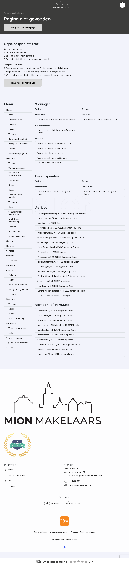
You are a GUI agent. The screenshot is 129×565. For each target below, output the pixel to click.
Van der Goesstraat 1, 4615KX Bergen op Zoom (58, 344)
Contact (10, 250)
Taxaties (12, 226)
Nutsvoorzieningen (17, 236)
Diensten (10, 158)
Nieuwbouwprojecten (18, 153)
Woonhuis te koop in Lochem (50, 153)
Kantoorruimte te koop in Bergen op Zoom (54, 193)
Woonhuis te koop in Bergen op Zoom (54, 143)
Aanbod (9, 114)
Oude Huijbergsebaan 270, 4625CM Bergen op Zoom (60, 237)
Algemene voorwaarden (17, 342)
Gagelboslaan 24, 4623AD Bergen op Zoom (56, 330)
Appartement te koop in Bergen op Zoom (56, 119)
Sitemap (10, 347)
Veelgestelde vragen (17, 328)
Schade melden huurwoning (15, 213)
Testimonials (12, 260)
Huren (11, 207)
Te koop (12, 124)
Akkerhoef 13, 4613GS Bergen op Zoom (55, 310)
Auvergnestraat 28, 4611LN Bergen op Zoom (57, 218)
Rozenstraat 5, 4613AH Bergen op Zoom (55, 334)
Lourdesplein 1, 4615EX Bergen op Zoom (55, 286)
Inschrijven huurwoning (13, 220)
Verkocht (12, 134)
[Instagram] (72, 503)
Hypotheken (14, 231)
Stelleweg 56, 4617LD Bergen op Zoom (55, 266)
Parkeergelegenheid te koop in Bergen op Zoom (56, 131)
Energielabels (14, 180)
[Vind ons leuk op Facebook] (52, 503)
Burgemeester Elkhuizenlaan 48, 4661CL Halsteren (60, 325)
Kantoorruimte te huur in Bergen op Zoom (100, 193)
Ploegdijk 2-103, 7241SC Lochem (52, 252)
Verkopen (12, 163)
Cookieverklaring (14, 337)
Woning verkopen (16, 168)
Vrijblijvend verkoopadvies (15, 174)
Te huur (11, 129)
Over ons (10, 241)
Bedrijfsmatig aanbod (18, 143)
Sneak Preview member (15, 196)
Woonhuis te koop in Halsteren (51, 148)
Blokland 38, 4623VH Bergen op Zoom (54, 315)
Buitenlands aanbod (17, 139)
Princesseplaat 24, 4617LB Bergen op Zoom (57, 257)
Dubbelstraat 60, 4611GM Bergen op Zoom (56, 232)
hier (40, 75)
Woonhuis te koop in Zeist (49, 162)
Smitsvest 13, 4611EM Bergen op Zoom (55, 339)
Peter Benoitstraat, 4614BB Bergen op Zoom (58, 247)
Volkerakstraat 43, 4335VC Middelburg (54, 349)
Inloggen (10, 265)
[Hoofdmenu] (122, 5)
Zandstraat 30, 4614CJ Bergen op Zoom (55, 354)
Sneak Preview (15, 119)
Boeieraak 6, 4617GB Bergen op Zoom (54, 320)
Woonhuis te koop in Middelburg (52, 158)
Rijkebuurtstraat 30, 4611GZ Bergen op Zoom (58, 261)
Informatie (11, 323)
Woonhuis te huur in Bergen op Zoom (101, 119)
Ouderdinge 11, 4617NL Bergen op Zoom (55, 242)
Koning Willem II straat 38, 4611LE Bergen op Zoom (61, 276)
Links (10, 333)
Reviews (10, 245)
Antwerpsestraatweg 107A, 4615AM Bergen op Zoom (61, 213)
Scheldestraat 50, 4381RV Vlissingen (53, 281)
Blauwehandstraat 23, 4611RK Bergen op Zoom (59, 227)
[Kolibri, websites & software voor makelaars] (64, 547)
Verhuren (12, 202)
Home (9, 110)
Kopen (11, 185)
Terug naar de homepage (23, 27)
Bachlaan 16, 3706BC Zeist (49, 223)
